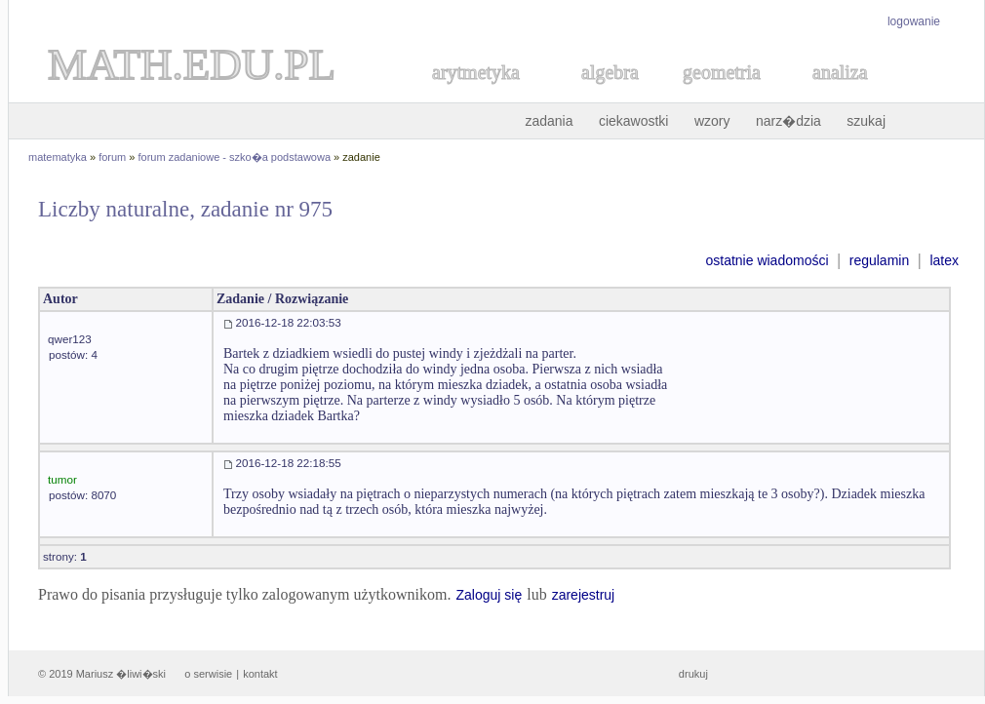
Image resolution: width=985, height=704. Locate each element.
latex (944, 260)
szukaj (866, 121)
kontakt (260, 674)
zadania (548, 121)
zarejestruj (583, 595)
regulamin (879, 260)
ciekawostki (634, 121)
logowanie (913, 21)
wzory (712, 121)
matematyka (57, 157)
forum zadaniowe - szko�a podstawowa (234, 157)
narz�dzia (788, 121)
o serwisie (208, 674)
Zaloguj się (488, 595)
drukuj (693, 674)
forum (112, 157)
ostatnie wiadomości (766, 260)
